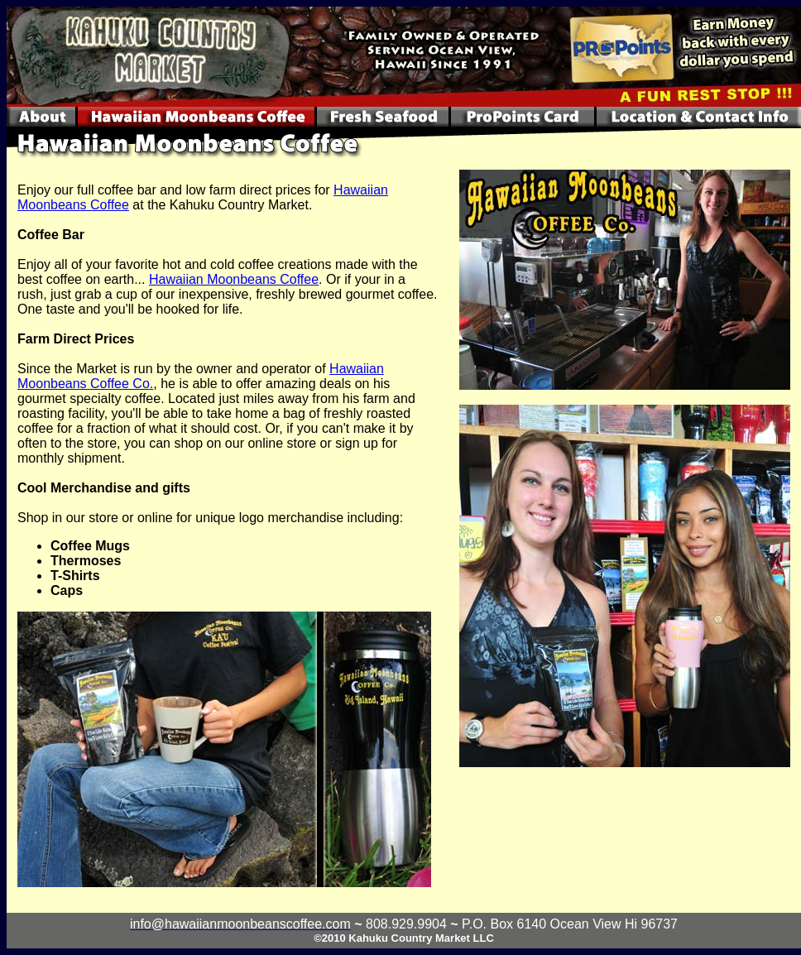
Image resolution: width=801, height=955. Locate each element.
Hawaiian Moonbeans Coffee (234, 279)
